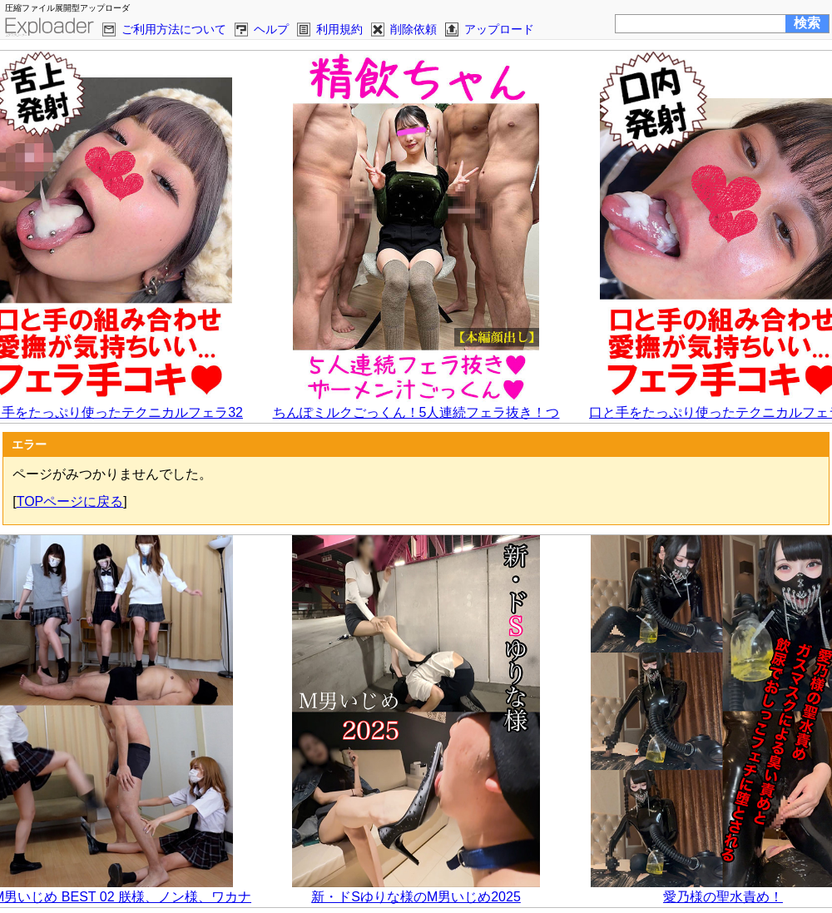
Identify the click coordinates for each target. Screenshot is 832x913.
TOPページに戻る (70, 501)
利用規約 (339, 29)
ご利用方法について (173, 29)
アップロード (499, 29)
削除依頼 (413, 29)
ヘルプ (271, 29)
